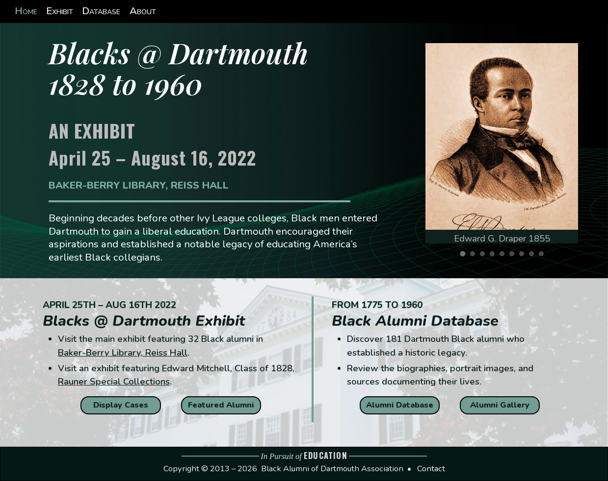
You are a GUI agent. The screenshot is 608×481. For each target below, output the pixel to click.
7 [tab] (524, 256)
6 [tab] (514, 256)
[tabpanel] (501, 143)
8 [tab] (534, 256)
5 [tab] (504, 256)
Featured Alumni (221, 404)
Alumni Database (399, 404)
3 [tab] (485, 256)
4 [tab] (495, 256)
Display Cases (120, 404)
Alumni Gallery (499, 404)
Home (26, 11)
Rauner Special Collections (114, 381)
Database (101, 11)
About (143, 11)
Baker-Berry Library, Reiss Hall (122, 352)
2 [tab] (475, 256)
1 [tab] (465, 256)
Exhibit (59, 11)
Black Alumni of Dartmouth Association (332, 468)
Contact (431, 468)
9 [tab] (544, 256)
